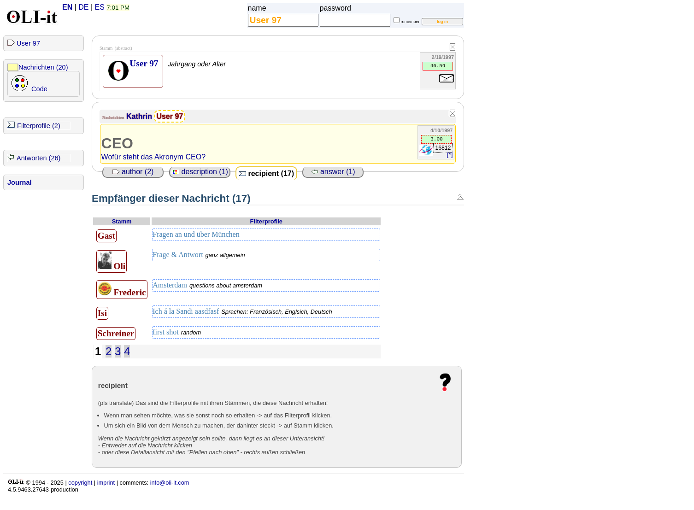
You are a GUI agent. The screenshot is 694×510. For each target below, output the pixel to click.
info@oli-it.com (169, 482)
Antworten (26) (38, 158)
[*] (450, 154)
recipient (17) (266, 173)
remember (410, 21)
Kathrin (140, 116)
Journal (19, 182)
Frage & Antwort (199, 255)
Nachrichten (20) (43, 67)
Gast (106, 235)
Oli (111, 261)
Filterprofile (266, 221)
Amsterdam (208, 285)
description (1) (199, 172)
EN (67, 7)
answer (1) (333, 172)
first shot (177, 332)
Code (39, 89)
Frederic (122, 289)
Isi (102, 313)
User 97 (28, 43)
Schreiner (116, 333)
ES (100, 7)
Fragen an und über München (196, 234)
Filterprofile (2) (38, 125)
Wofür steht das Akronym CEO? (153, 157)
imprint (106, 482)
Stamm (122, 221)
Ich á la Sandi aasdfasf (242, 311)
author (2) (133, 172)
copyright (80, 482)
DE (83, 7)
